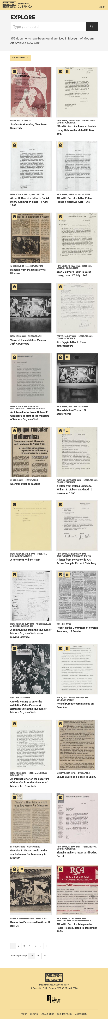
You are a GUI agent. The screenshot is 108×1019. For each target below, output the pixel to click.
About (24, 1014)
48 (45, 955)
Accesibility (81, 1014)
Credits (34, 1014)
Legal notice (47, 1014)
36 (38, 955)
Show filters (20, 57)
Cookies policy (64, 1014)
